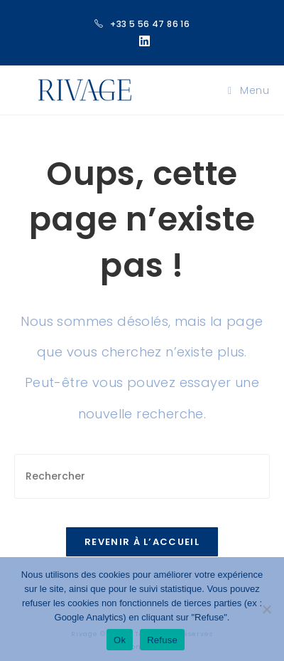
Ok (120, 640)
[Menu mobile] (249, 90)
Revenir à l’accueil (142, 542)
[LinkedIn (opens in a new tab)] (141, 41)
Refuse (162, 640)
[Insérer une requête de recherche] (142, 476)
